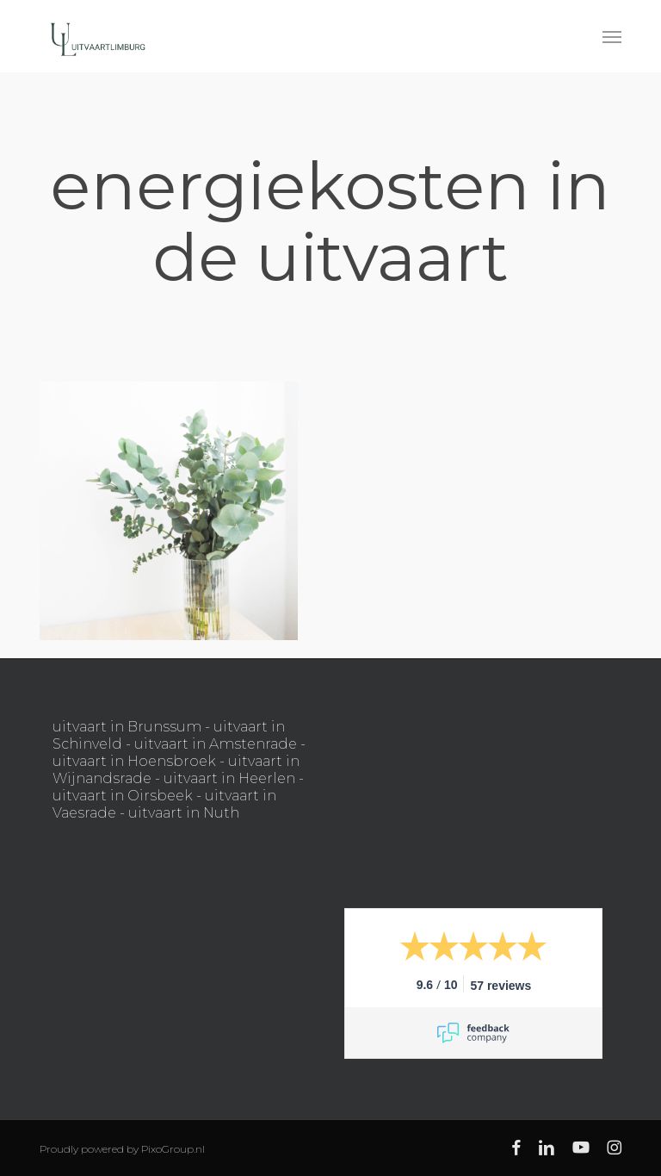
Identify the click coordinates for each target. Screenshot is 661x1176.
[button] (611, 36)
